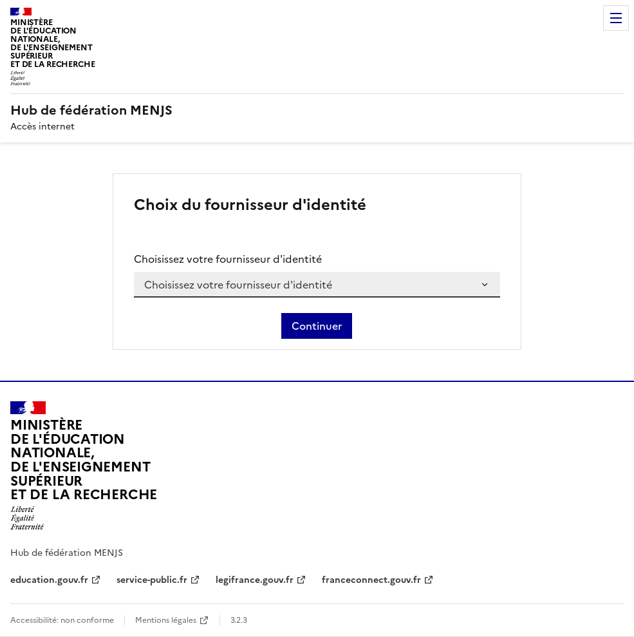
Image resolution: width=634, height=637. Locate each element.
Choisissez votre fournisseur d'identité (228, 259)
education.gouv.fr (49, 580)
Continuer (317, 326)
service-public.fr (152, 580)
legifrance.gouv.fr (255, 580)
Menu (616, 18)
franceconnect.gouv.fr (371, 580)
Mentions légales (165, 620)
